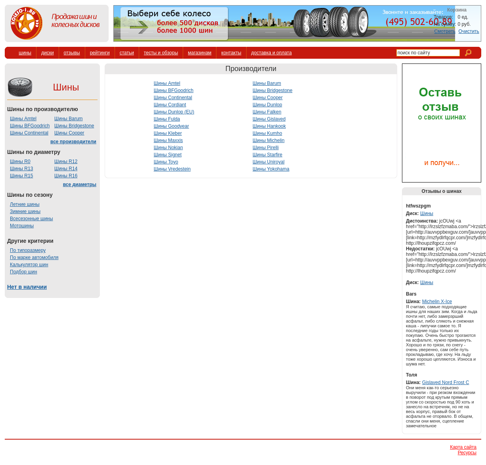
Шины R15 (21, 176)
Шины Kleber (168, 133)
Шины (426, 213)
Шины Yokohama (271, 169)
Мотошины (22, 226)
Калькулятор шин (29, 264)
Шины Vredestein (172, 169)
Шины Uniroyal (268, 162)
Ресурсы (467, 452)
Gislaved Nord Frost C (445, 382)
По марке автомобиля (34, 257)
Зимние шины (25, 211)
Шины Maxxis (168, 140)
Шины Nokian (168, 147)
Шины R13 (21, 168)
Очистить (469, 31)
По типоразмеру (28, 250)
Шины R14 (65, 168)
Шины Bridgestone (74, 126)
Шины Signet (168, 155)
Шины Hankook (269, 126)
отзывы (72, 53)
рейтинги (100, 53)
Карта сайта (463, 447)
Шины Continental (29, 133)
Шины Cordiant (170, 105)
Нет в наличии (27, 287)
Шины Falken (267, 112)
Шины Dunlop (267, 105)
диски (47, 53)
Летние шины (25, 204)
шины (25, 53)
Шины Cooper (69, 133)
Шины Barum (68, 118)
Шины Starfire (267, 155)
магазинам (199, 53)
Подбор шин (23, 272)
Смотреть (444, 31)
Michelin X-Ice (437, 301)
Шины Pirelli (266, 147)
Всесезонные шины (31, 218)
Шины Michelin (268, 140)
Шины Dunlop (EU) (174, 112)
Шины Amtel (23, 118)
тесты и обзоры (161, 53)
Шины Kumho (267, 133)
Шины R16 (65, 176)
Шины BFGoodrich (30, 126)
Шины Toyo (166, 162)
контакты (231, 53)
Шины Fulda (167, 119)
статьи (127, 53)
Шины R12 (65, 161)
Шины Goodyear (171, 126)
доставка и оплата (271, 53)
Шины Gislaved (269, 119)
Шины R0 (20, 161)
